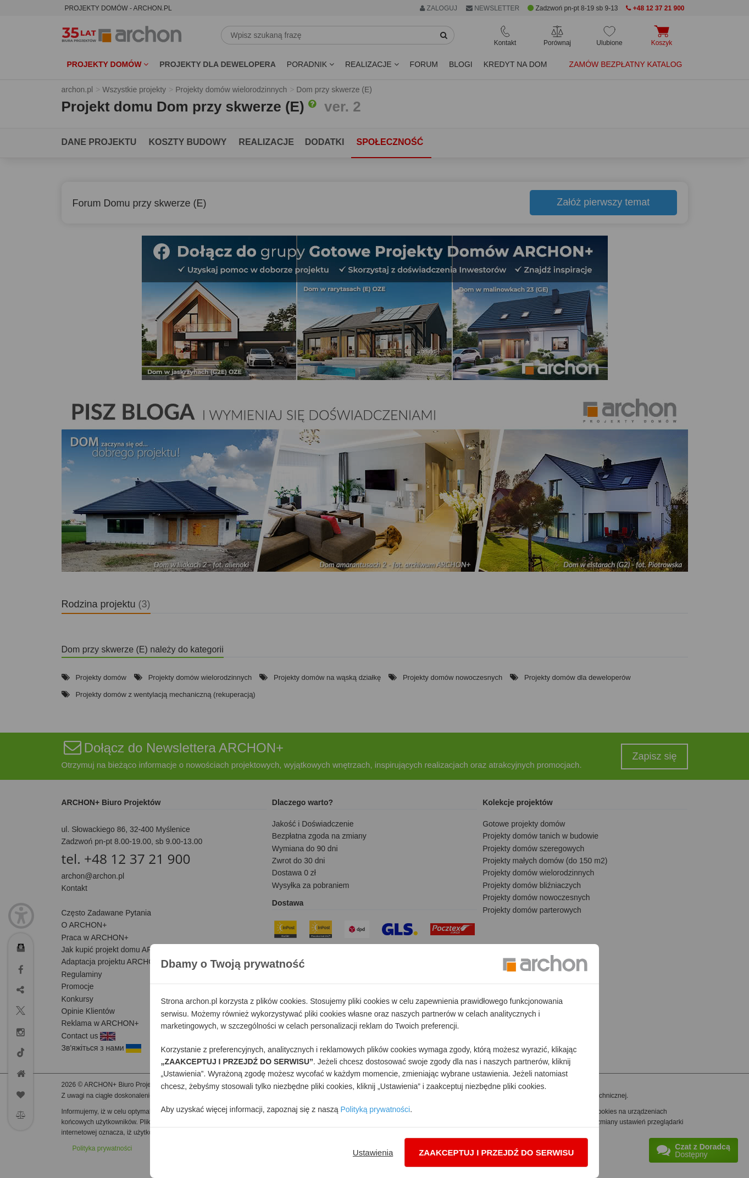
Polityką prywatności (375, 1109)
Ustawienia (373, 1152)
